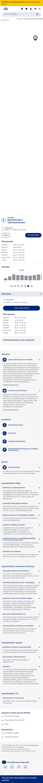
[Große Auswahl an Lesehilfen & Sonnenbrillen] (21, 626)
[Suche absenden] (37, 14)
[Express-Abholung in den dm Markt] (21, 360)
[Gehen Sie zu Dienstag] (15, 286)
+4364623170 (9, 299)
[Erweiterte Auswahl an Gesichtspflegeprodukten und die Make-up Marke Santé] (21, 539)
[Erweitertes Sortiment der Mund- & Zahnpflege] (21, 583)
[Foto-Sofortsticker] (21, 467)
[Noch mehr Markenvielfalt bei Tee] (21, 614)
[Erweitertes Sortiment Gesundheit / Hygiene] (21, 598)
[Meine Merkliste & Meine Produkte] (26, 9)
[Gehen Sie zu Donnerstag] (21, 286)
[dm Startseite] (5, 9)
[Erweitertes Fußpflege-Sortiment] (21, 525)
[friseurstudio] (21, 294)
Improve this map (37, 19)
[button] (40, 9)
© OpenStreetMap (27, 19)
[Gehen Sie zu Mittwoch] (18, 286)
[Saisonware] (21, 667)
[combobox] (21, 14)
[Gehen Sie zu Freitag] (25, 286)
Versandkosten (34, 745)
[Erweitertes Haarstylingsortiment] (21, 488)
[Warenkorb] (35, 9)
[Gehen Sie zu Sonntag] (31, 286)
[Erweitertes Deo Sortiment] (21, 552)
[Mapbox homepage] (5, 20)
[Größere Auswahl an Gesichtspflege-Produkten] (21, 515)
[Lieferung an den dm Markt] (21, 391)
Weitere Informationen (10, 385)
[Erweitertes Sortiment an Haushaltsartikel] (21, 647)
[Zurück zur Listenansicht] (4, 220)
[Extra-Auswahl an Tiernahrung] (21, 698)
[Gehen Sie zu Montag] (11, 286)
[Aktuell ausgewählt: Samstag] (28, 286)
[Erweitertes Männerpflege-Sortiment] (21, 504)
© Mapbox (19, 19)
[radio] (5, 279)
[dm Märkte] (22, 9)
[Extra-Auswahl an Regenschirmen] (21, 657)
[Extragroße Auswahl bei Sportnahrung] (21, 571)
